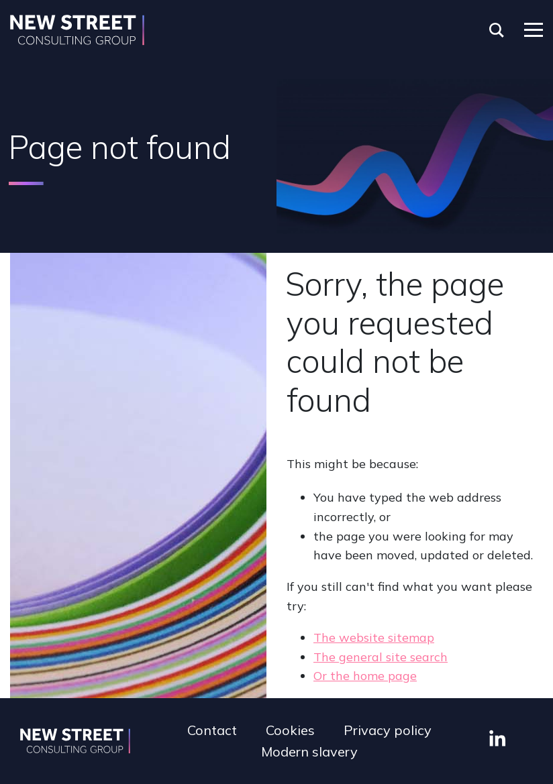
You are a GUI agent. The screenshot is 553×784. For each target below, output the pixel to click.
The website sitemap (373, 637)
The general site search (380, 657)
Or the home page (365, 675)
